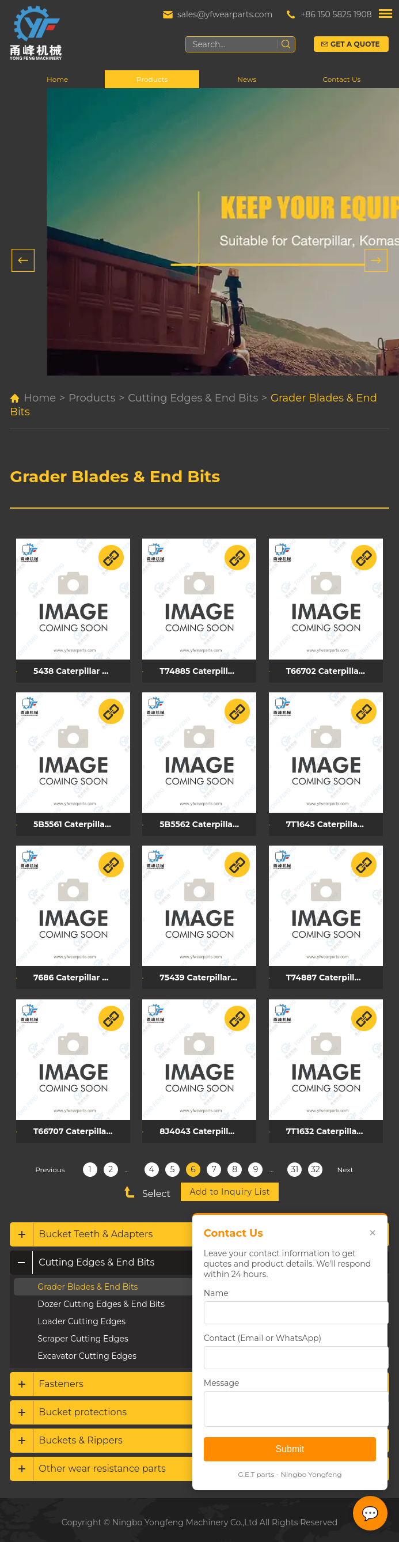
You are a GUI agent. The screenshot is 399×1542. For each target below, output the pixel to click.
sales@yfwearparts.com (224, 14)
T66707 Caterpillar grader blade (81, 1126)
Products (152, 79)
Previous (49, 1164)
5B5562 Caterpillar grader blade (206, 822)
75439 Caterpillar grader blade (206, 974)
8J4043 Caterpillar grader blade (206, 1126)
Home (57, 79)
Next (345, 1164)
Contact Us (341, 79)
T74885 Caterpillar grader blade (206, 670)
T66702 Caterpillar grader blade (331, 670)
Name (215, 1293)
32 (315, 1164)
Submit (289, 1449)
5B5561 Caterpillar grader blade (81, 822)
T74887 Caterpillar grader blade (331, 974)
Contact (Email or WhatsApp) (262, 1338)
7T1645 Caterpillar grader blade (331, 822)
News (246, 79)
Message (221, 1383)
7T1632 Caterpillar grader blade (331, 1126)
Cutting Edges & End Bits (193, 398)
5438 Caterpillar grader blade (81, 670)
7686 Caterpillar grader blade (81, 974)
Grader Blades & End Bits (115, 477)
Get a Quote (356, 44)
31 (294, 1164)
